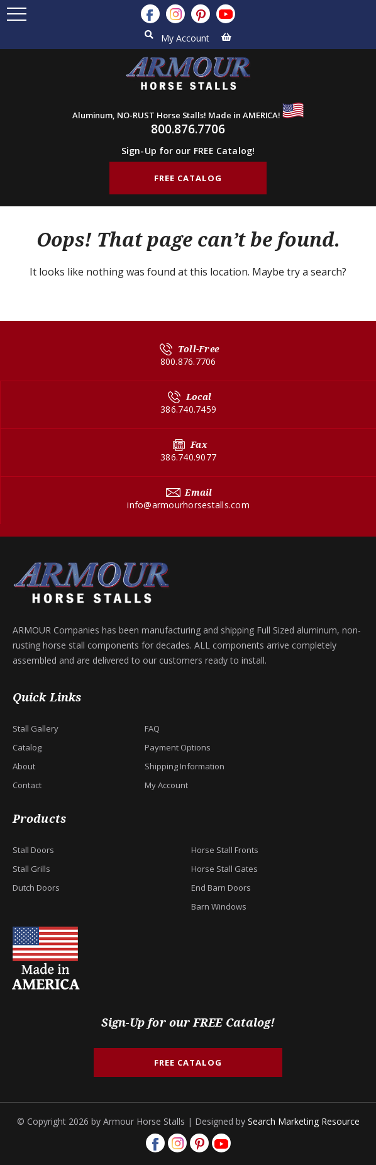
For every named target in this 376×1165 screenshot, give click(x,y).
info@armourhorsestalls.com (188, 505)
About (24, 766)
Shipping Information (184, 766)
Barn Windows (218, 906)
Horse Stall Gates (224, 868)
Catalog (27, 747)
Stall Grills (31, 868)
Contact (27, 785)
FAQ (152, 728)
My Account (185, 38)
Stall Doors (33, 850)
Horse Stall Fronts (224, 850)
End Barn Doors (221, 887)
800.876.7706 (187, 129)
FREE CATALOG (188, 178)
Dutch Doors (36, 887)
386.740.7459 (188, 409)
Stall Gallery (35, 728)
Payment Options (178, 747)
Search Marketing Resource (304, 1121)
